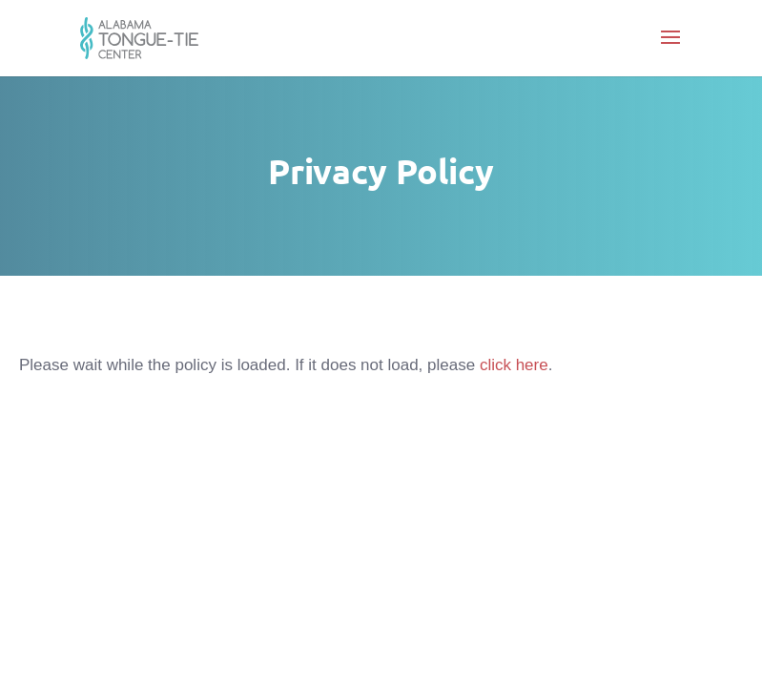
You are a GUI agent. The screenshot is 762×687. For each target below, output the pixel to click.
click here (514, 365)
